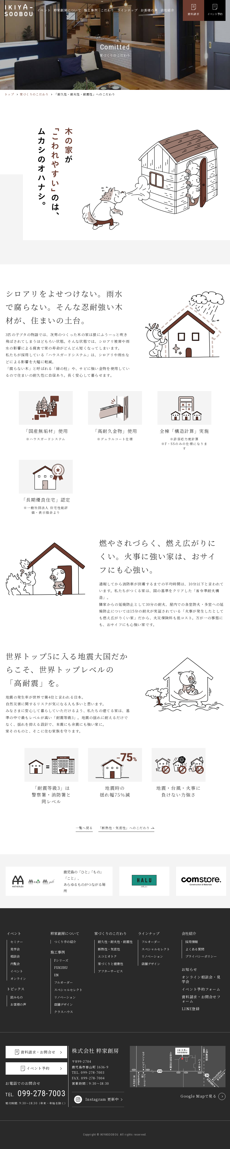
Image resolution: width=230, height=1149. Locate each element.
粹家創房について (67, 11)
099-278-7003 (35, 1095)
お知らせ (189, 969)
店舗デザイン (63, 1004)
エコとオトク (107, 956)
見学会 (15, 949)
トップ (9, 94)
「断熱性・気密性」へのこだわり (124, 828)
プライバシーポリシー (201, 956)
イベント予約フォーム (201, 989)
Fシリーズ (61, 960)
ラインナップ (127, 11)
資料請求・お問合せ (38, 1052)
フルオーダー (63, 982)
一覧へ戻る (84, 828)
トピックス (15, 989)
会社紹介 (167, 11)
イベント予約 (214, 14)
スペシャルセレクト (68, 989)
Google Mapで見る (199, 1096)
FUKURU (61, 967)
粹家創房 (18, 10)
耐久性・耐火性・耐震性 (115, 941)
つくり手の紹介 (65, 941)
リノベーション (65, 997)
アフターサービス (110, 971)
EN (56, 975)
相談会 (15, 956)
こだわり (107, 11)
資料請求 (193, 14)
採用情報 (191, 941)
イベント (44, 11)
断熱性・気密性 (109, 949)
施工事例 (91, 11)
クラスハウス (63, 1012)
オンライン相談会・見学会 (201, 979)
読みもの (16, 997)
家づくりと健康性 (110, 963)
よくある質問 (194, 949)
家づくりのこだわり (34, 94)
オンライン (18, 978)
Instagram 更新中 (102, 1099)
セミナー (16, 941)
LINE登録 (191, 1008)
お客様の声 (149, 11)
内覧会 (15, 963)
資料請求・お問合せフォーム (201, 999)
